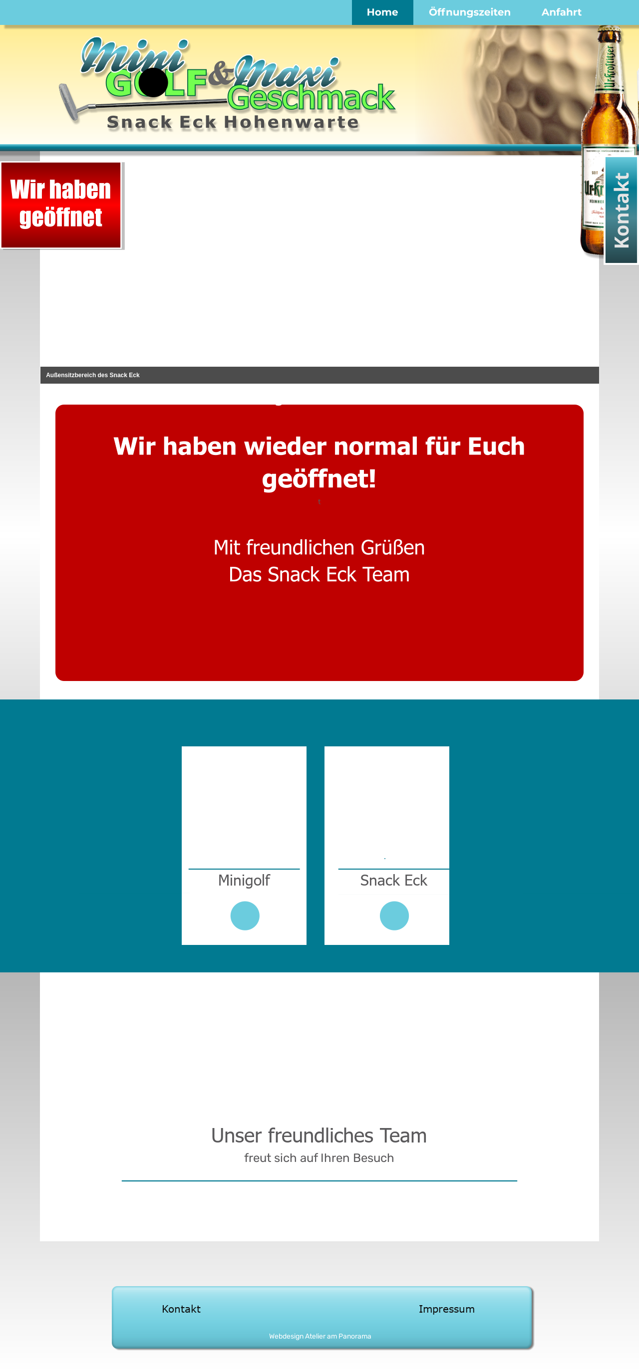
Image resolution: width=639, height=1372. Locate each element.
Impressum (447, 1308)
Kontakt (181, 1308)
